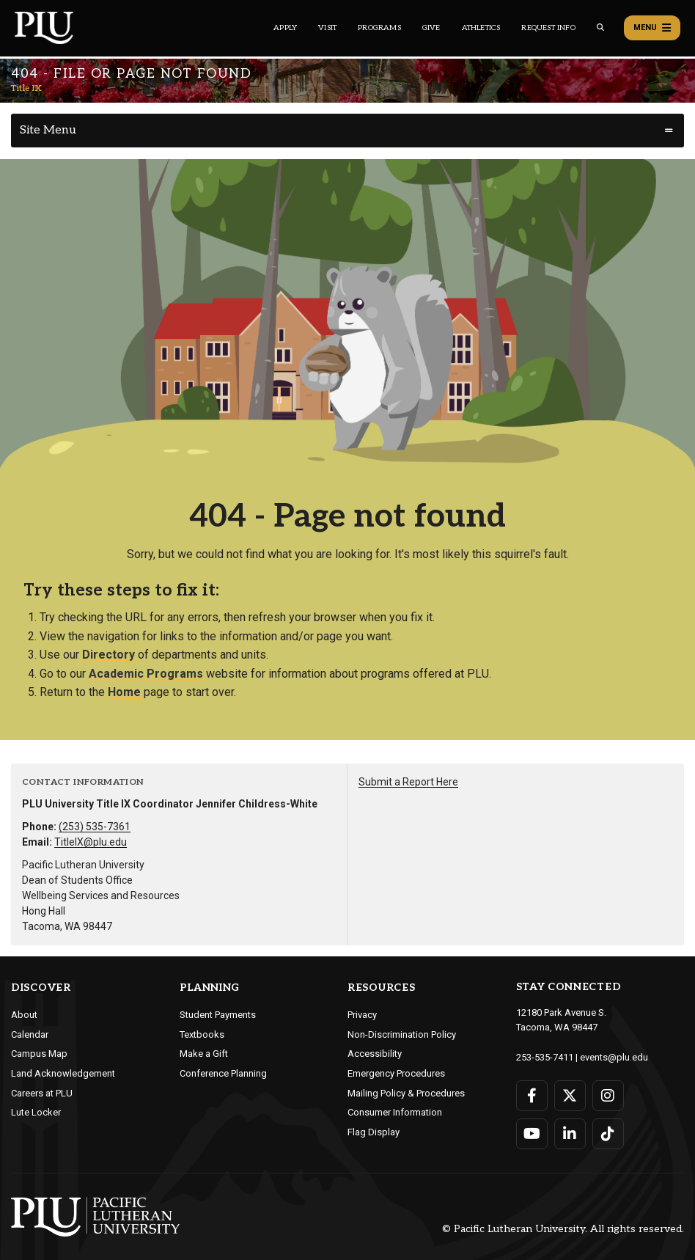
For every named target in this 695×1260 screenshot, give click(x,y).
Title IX (26, 88)
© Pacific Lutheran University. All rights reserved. (563, 1229)
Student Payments (218, 1014)
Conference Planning (223, 1073)
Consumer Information (395, 1112)
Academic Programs (146, 674)
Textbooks (202, 1034)
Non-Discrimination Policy (402, 1034)
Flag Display (374, 1132)
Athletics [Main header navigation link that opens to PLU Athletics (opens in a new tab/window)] (481, 27)
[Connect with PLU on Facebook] (532, 1095)
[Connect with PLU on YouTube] (532, 1133)
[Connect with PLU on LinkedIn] (570, 1133)
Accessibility (375, 1053)
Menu (652, 28)
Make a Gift (204, 1053)
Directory (108, 655)
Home (124, 692)
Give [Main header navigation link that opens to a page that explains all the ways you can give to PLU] (431, 27)
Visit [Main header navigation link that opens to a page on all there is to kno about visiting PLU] (327, 27)
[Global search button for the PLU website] (600, 27)
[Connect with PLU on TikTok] (608, 1133)
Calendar (29, 1034)
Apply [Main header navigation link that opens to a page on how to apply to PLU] (285, 27)
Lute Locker (36, 1112)
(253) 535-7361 (94, 826)
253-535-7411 (544, 1057)
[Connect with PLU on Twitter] (570, 1095)
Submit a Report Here (408, 782)
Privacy (362, 1014)
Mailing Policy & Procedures (406, 1093)
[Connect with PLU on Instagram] (608, 1095)
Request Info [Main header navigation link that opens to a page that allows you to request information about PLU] (548, 27)
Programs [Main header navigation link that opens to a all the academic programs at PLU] (379, 27)
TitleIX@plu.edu (90, 842)
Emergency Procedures (396, 1073)
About (24, 1014)
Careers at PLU (42, 1093)
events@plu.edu (614, 1057)
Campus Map (39, 1053)
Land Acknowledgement (63, 1073)
